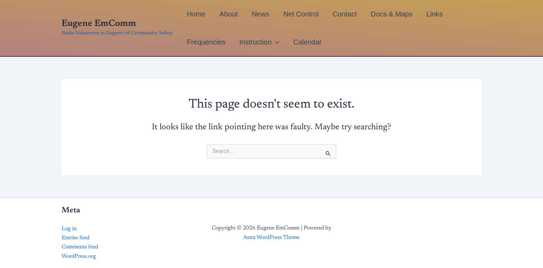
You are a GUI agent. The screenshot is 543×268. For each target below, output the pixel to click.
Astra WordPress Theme (271, 237)
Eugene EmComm (99, 23)
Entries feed (76, 238)
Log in (69, 229)
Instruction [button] (259, 42)
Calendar (307, 42)
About (228, 14)
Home (196, 14)
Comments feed (80, 247)
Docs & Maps (391, 14)
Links (434, 14)
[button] (275, 42)
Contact (345, 14)
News (260, 14)
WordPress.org (79, 256)
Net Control (301, 14)
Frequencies (206, 42)
